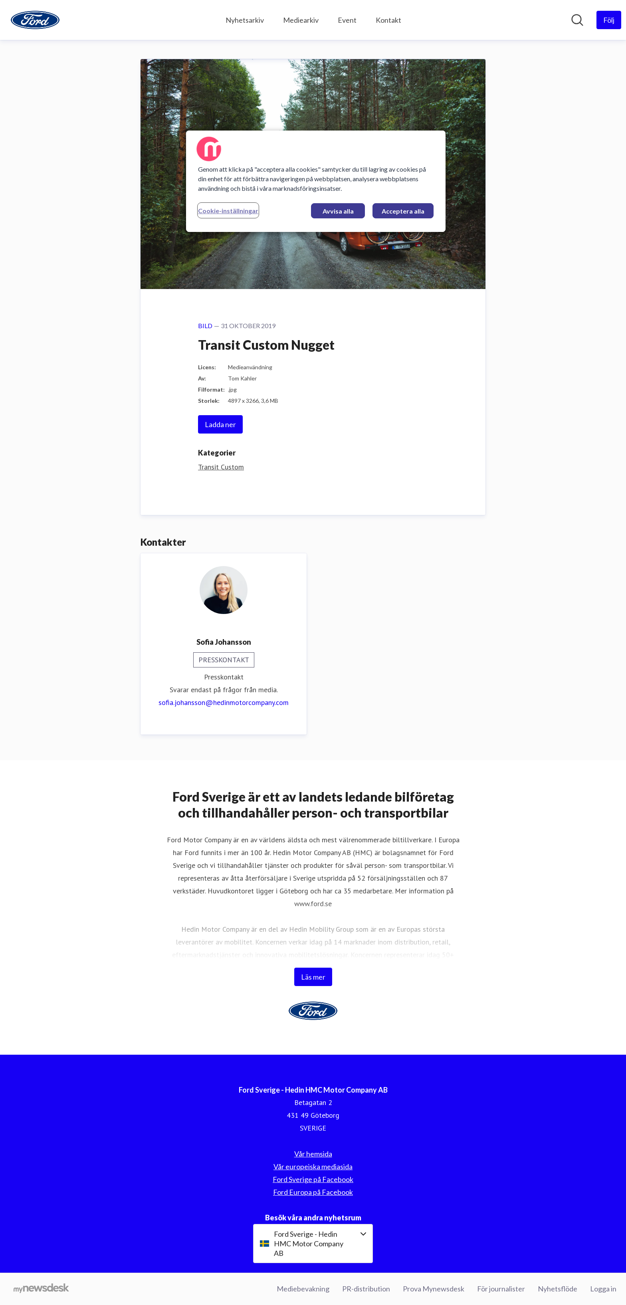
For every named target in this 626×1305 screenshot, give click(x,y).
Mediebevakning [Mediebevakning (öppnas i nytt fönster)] (303, 1288)
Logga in (603, 1288)
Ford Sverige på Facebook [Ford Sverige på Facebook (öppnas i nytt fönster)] (313, 1179)
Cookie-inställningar (228, 210)
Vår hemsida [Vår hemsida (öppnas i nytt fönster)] (313, 1153)
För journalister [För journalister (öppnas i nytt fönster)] (501, 1288)
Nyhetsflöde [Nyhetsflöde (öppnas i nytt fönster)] (557, 1288)
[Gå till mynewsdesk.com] (41, 1289)
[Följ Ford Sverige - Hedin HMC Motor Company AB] (608, 20)
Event (347, 20)
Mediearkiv (301, 20)
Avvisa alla (338, 211)
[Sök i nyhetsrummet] (577, 20)
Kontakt (388, 20)
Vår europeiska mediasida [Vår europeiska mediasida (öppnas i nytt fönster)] (313, 1166)
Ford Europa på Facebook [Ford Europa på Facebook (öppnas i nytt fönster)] (313, 1192)
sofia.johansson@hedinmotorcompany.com (223, 702)
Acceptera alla (403, 211)
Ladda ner (220, 424)
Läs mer (313, 976)
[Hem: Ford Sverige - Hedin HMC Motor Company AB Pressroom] (35, 20)
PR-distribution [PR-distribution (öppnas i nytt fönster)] (366, 1288)
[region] (316, 181)
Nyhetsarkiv (245, 20)
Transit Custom (221, 466)
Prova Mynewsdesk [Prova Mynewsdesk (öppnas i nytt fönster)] (433, 1288)
